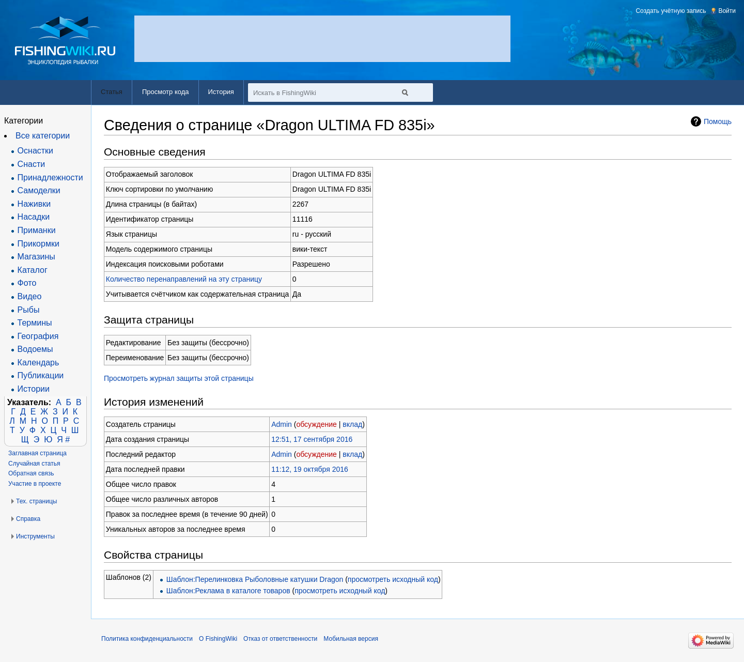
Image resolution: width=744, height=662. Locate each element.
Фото (27, 283)
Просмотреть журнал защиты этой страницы (179, 378)
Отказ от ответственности (280, 638)
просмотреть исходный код (393, 579)
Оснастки (35, 150)
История (221, 92)
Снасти (31, 164)
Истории (34, 388)
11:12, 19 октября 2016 (309, 469)
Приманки (37, 230)
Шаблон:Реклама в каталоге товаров (228, 591)
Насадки (34, 216)
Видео (30, 296)
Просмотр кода (165, 92)
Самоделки (39, 190)
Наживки (34, 203)
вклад (352, 424)
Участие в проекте (34, 483)
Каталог (33, 270)
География (38, 336)
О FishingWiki (218, 638)
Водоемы (35, 349)
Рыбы (29, 309)
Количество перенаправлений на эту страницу (184, 279)
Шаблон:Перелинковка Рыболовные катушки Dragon (254, 579)
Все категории (43, 135)
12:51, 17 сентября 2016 (311, 439)
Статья (111, 92)
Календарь (38, 362)
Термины (35, 322)
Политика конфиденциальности (147, 638)
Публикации (41, 375)
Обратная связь (31, 473)
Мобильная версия (350, 638)
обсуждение (316, 424)
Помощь (718, 121)
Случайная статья (34, 463)
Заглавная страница (37, 453)
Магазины (36, 256)
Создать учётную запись (671, 10)
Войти (727, 10)
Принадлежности (50, 177)
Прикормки (38, 243)
